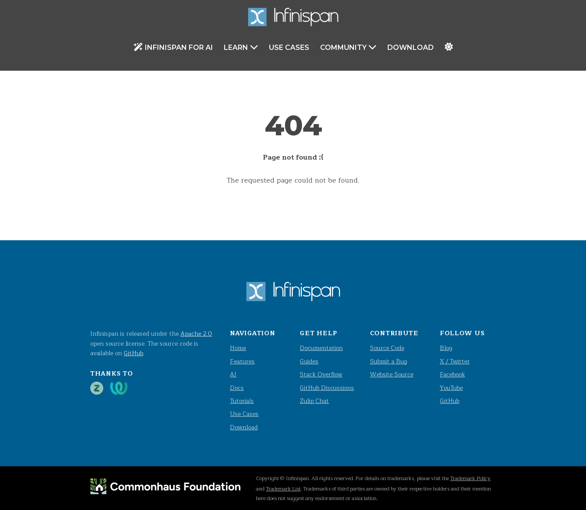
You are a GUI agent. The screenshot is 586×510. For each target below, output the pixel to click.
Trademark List (283, 488)
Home (238, 348)
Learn (241, 47)
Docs (237, 388)
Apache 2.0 (196, 334)
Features (242, 361)
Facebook (452, 374)
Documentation (321, 348)
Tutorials (242, 401)
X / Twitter (455, 361)
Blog (446, 348)
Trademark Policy (470, 478)
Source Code (387, 348)
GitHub (133, 353)
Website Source (391, 374)
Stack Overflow (321, 374)
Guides (309, 361)
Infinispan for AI (173, 47)
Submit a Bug (388, 361)
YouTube (451, 388)
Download (410, 47)
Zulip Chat (314, 401)
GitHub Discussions (327, 388)
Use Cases (289, 47)
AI (233, 374)
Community (348, 47)
